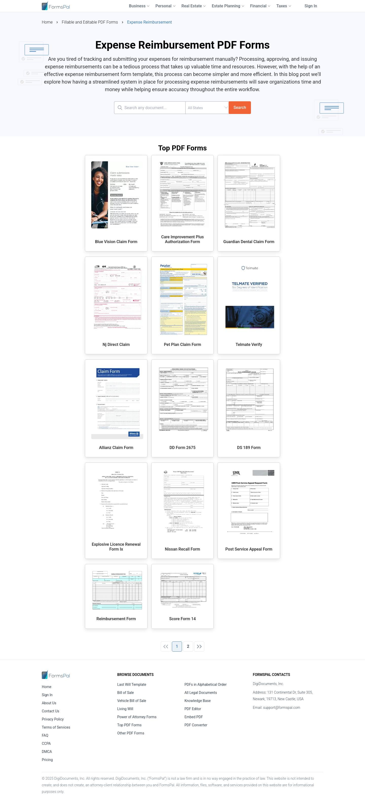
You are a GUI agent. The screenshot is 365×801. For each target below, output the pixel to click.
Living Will (125, 709)
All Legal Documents (201, 693)
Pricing (47, 760)
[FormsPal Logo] (56, 5)
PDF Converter (196, 725)
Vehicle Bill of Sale (131, 701)
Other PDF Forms (130, 733)
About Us (49, 703)
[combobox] (207, 107)
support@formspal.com (281, 708)
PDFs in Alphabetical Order (206, 684)
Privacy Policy (53, 719)
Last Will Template (132, 684)
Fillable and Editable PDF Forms (90, 22)
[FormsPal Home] (56, 674)
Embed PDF (194, 717)
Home (47, 22)
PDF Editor (193, 709)
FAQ (45, 735)
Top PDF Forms (129, 725)
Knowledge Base (198, 701)
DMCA (47, 752)
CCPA (46, 743)
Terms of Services (56, 727)
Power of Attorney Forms (137, 717)
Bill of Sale (125, 693)
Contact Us (50, 711)
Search (239, 107)
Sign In (311, 6)
